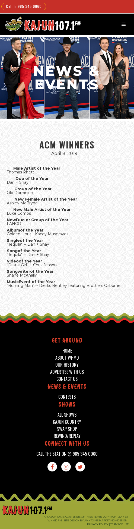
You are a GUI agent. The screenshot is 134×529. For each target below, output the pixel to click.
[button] (124, 24)
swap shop (67, 429)
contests (67, 397)
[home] (39, 23)
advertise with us (67, 372)
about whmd (67, 358)
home (67, 351)
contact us (67, 379)
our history (67, 365)
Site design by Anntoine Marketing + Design (95, 520)
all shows (67, 415)
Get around (67, 341)
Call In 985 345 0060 (24, 6)
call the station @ (67, 454)
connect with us (67, 444)
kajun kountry (67, 422)
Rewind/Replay (67, 436)
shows (67, 405)
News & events (67, 387)
